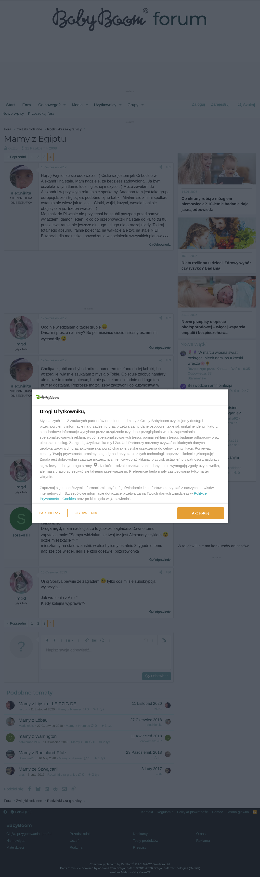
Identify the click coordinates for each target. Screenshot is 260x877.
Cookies (69, 499)
